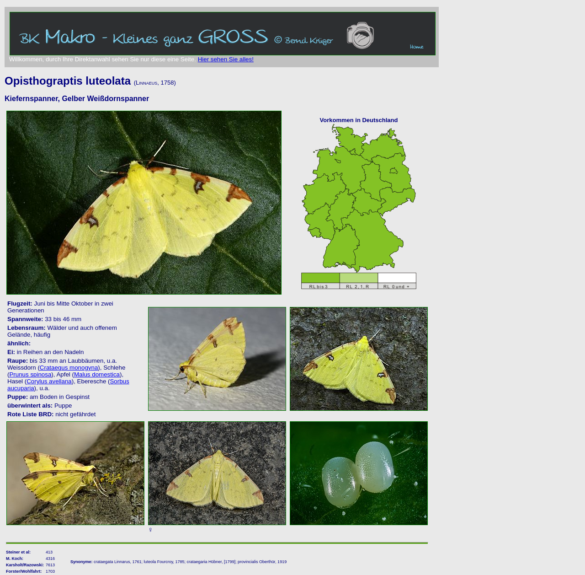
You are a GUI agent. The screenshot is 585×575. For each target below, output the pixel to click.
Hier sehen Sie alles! (226, 59)
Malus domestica (97, 374)
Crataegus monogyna (69, 367)
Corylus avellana (49, 381)
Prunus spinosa (30, 374)
